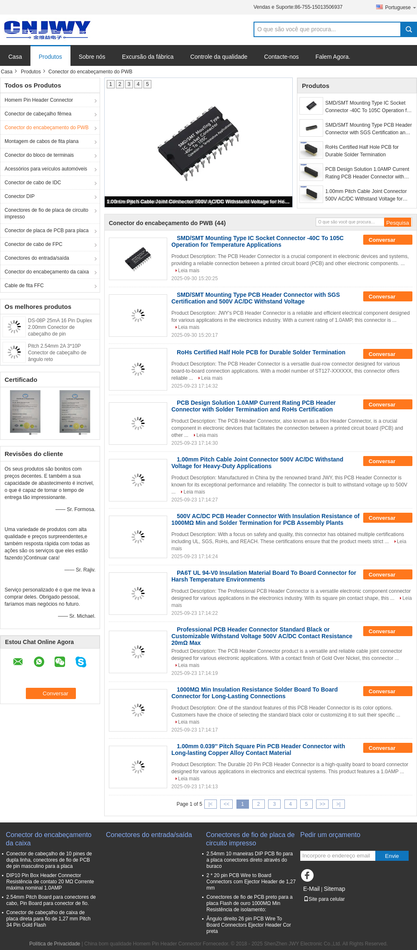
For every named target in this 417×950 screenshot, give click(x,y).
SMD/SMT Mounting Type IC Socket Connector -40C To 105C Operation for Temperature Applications (368, 107)
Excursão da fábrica (148, 56)
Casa (15, 56)
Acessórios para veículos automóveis (46, 169)
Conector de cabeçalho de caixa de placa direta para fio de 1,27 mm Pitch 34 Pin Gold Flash (48, 919)
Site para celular (324, 899)
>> (322, 804)
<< (226, 804)
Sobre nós (92, 56)
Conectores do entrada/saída (37, 258)
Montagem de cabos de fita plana (41, 141)
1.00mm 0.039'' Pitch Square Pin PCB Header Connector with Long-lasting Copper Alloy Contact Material (258, 749)
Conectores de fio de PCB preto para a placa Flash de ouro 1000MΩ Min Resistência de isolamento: (249, 903)
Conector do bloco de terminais (39, 155)
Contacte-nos (281, 56)
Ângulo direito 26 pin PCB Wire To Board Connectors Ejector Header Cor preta (248, 925)
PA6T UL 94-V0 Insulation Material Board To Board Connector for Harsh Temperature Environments (263, 576)
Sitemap (334, 888)
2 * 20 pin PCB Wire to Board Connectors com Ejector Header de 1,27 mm (251, 881)
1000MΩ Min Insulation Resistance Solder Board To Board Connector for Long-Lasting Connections (254, 692)
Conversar (388, 240)
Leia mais (188, 270)
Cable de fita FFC (24, 285)
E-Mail (311, 888)
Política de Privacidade (54, 944)
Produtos (50, 56)
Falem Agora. (333, 56)
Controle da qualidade (218, 56)
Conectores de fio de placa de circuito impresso (46, 213)
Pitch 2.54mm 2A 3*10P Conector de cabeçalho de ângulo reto (57, 352)
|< (210, 804)
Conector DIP (20, 196)
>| (339, 804)
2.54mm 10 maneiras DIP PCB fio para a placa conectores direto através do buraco (249, 860)
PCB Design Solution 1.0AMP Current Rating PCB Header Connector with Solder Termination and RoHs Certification (367, 173)
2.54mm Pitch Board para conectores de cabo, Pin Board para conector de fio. (51, 900)
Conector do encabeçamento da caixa (47, 272)
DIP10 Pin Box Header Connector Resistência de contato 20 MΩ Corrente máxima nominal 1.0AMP (50, 881)
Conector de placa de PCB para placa (46, 230)
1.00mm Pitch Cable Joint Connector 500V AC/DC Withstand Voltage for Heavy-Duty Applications (199, 202)
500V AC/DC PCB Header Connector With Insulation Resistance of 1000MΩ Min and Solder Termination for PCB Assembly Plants (265, 519)
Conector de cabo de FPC (34, 244)
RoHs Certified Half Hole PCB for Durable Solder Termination (362, 151)
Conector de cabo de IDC (33, 182)
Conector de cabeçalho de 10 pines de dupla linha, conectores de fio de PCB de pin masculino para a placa (49, 860)
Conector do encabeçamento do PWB (46, 127)
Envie (392, 856)
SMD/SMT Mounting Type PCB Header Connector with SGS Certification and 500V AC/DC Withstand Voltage (368, 129)
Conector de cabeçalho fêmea (38, 114)
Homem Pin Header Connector (39, 100)
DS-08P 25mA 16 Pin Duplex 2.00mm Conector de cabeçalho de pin (60, 327)
